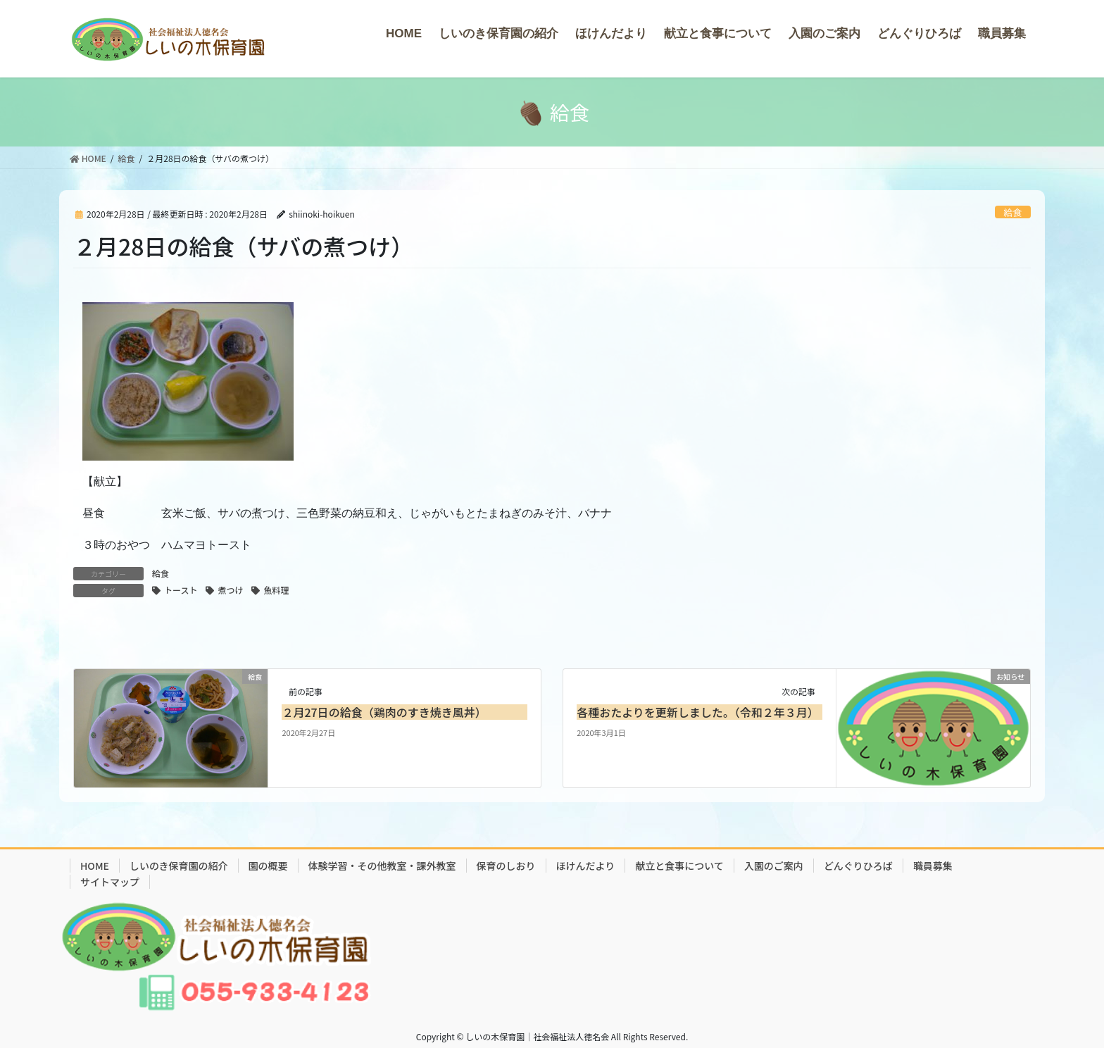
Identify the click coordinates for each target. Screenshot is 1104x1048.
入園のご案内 (773, 866)
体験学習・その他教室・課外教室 (382, 866)
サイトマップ (109, 882)
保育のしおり (506, 866)
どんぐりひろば (858, 866)
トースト (180, 590)
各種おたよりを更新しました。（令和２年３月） (698, 712)
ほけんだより (585, 866)
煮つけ (230, 590)
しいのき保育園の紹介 (179, 866)
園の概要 (268, 866)
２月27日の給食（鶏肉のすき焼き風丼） (384, 712)
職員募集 (933, 866)
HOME (94, 866)
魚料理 (276, 590)
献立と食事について (679, 866)
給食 (1013, 212)
